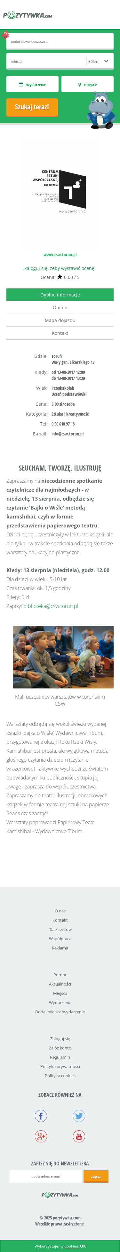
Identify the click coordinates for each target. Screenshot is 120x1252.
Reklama (60, 948)
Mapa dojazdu (60, 320)
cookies (71, 1246)
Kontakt (60, 333)
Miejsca (60, 993)
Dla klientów (60, 929)
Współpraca (60, 938)
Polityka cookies (60, 1076)
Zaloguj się (60, 1038)
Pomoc (60, 975)
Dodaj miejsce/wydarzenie (60, 1012)
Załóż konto (60, 1048)
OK (83, 1246)
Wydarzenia (60, 1002)
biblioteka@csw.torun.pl (50, 606)
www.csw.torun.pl (60, 254)
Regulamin (60, 1057)
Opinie (60, 307)
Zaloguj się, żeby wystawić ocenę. (60, 268)
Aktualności (60, 984)
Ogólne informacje (60, 295)
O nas (60, 911)
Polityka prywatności (60, 1066)
